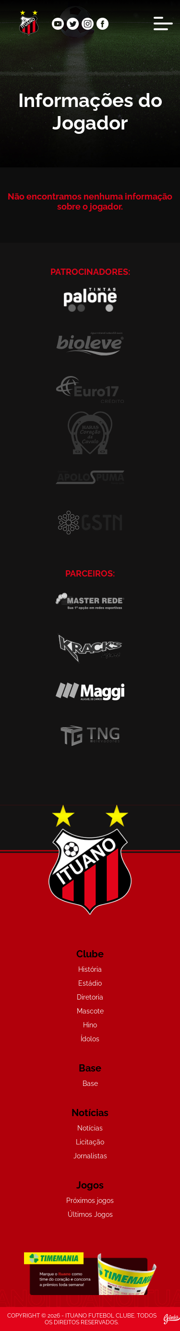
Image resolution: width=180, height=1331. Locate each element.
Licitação (90, 1142)
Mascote (90, 1011)
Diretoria (90, 997)
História (90, 969)
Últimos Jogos (90, 1214)
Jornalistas (90, 1156)
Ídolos (90, 1039)
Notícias (90, 1128)
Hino (90, 1025)
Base (90, 1083)
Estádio (90, 983)
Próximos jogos (90, 1200)
